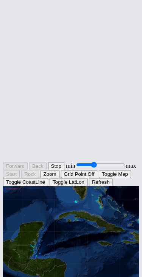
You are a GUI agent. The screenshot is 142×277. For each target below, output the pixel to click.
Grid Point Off (79, 174)
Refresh (101, 182)
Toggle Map (115, 174)
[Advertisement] (71, 88)
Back (38, 166)
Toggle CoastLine (25, 182)
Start (11, 174)
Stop (56, 166)
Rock (30, 174)
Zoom (50, 174)
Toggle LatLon (68, 182)
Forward (15, 166)
